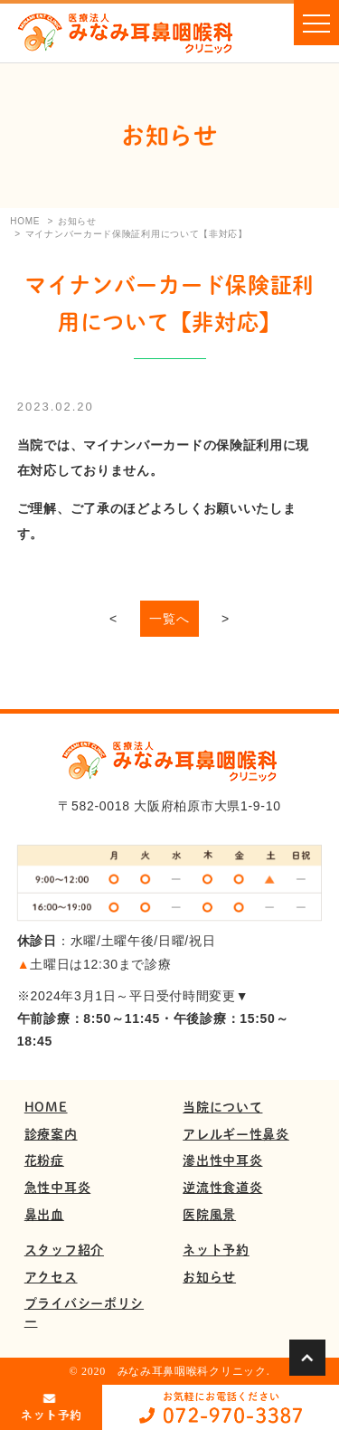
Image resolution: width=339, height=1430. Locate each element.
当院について (222, 1106)
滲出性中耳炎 (222, 1160)
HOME (46, 1106)
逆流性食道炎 (222, 1187)
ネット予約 (216, 1249)
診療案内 (51, 1133)
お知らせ (209, 1276)
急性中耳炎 (57, 1187)
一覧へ (169, 618)
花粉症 (44, 1160)
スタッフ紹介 (64, 1249)
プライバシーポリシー (84, 1312)
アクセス (51, 1276)
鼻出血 (44, 1214)
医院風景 (209, 1214)
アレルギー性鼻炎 (236, 1133)
